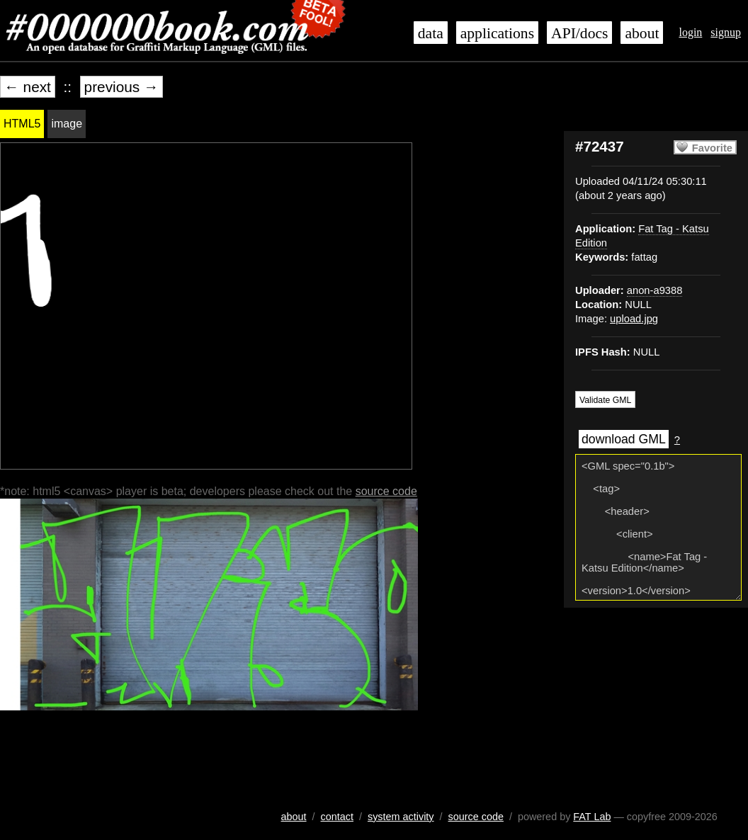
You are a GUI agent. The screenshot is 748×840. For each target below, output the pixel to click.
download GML (624, 439)
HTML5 (22, 124)
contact (337, 816)
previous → (121, 87)
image (66, 124)
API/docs (579, 33)
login (690, 32)
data (430, 33)
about (642, 33)
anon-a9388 (655, 290)
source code (386, 491)
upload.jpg (634, 318)
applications (497, 33)
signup (725, 32)
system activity (401, 816)
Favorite (712, 148)
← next (27, 87)
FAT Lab (592, 816)
